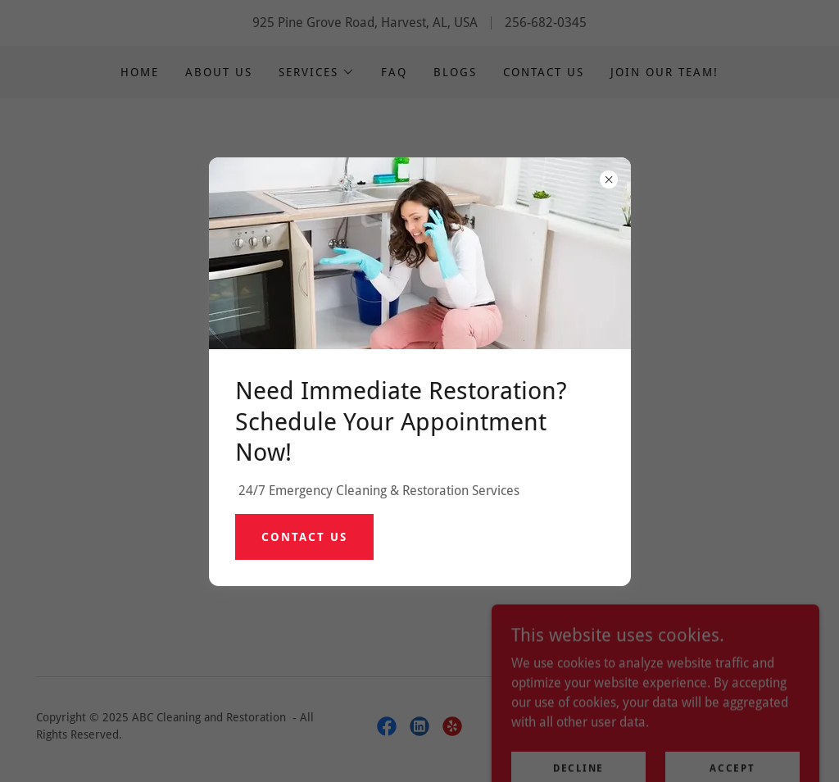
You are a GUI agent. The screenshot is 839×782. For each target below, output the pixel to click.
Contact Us (304, 536)
